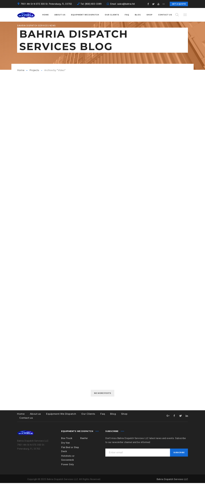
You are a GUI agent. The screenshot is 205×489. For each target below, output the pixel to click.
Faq (102, 420)
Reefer (84, 444)
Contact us (26, 424)
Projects (34, 76)
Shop (124, 420)
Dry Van (65, 448)
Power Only (67, 470)
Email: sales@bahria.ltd (122, 4)
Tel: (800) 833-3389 (91, 4)
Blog (113, 420)
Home (20, 76)
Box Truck (66, 444)
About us (35, 420)
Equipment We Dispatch (61, 420)
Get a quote (179, 4)
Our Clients (88, 420)
